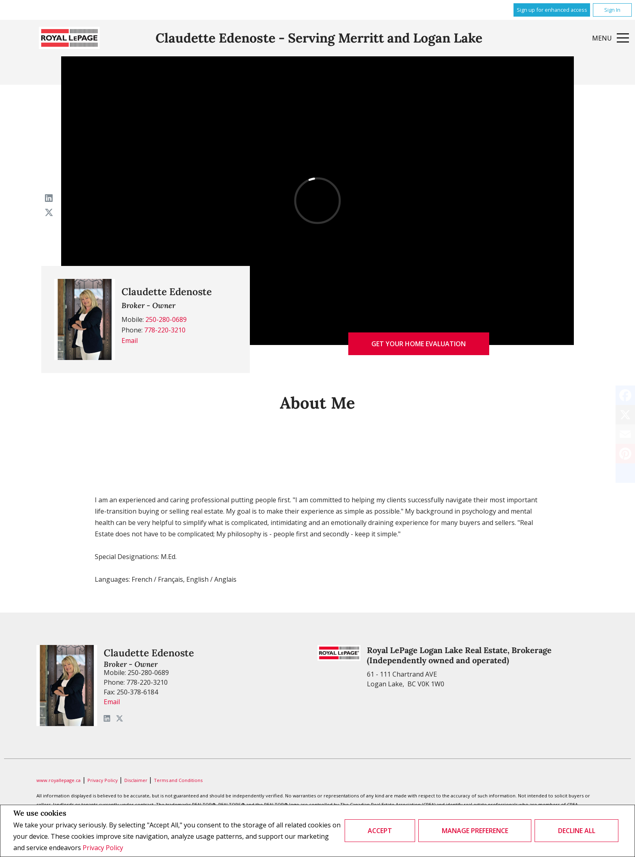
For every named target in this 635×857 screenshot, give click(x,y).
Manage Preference (475, 830)
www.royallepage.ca (58, 780)
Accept (380, 830)
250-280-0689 (166, 319)
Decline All (576, 830)
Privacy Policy (103, 847)
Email (129, 340)
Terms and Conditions (178, 780)
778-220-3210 (164, 330)
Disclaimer (136, 780)
